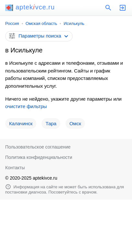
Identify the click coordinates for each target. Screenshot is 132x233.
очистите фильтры (26, 106)
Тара (50, 123)
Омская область (41, 23)
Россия (12, 23)
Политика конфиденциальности (38, 157)
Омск (75, 123)
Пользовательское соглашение (38, 147)
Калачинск (20, 123)
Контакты (15, 167)
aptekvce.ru (30, 7)
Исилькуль (74, 23)
